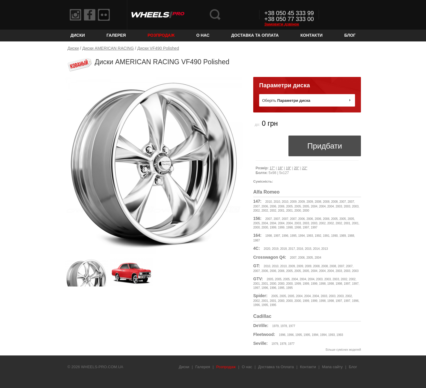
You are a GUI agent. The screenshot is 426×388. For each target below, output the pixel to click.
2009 (293, 201)
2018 (283, 248)
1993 (309, 235)
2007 (342, 201)
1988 (351, 235)
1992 (318, 235)
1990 (334, 235)
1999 (273, 227)
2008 (318, 201)
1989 (342, 235)
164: (257, 235)
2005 (289, 206)
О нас (202, 35)
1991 (326, 235)
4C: (256, 248)
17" (272, 168)
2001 (281, 210)
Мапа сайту (332, 367)
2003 (338, 206)
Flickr (104, 15)
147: (257, 201)
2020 (267, 248)
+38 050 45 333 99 (289, 13)
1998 (289, 227)
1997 (306, 227)
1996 (285, 235)
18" (280, 168)
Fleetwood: (264, 334)
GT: (256, 265)
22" (304, 168)
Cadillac (262, 316)
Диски (77, 35)
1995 (293, 235)
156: (257, 218)
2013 (324, 248)
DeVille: (260, 325)
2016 (300, 248)
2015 (308, 248)
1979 (275, 326)
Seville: (260, 343)
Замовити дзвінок (281, 24)
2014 (316, 248)
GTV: (258, 278)
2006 (265, 206)
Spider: (260, 295)
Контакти (312, 35)
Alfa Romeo (266, 191)
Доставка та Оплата (255, 35)
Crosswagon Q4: (269, 257)
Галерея (116, 35)
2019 (275, 248)
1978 (283, 326)
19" (288, 168)
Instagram (75, 15)
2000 (297, 210)
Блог (350, 35)
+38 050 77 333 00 (289, 19)
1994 (301, 235)
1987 (256, 240)
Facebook (90, 15)
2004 (314, 206)
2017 (291, 248)
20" (296, 168)
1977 (292, 326)
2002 (256, 210)
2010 (268, 201)
